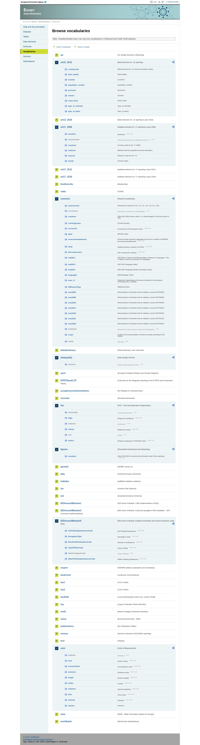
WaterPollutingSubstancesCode (81, 559)
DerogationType (75, 536)
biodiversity (67, 184)
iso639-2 (71, 258)
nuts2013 (72, 308)
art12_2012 (66, 62)
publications (67, 626)
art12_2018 (66, 120)
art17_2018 (66, 177)
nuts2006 (72, 297)
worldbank (66, 721)
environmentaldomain (77, 239)
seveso (64, 633)
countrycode (73, 69)
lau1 (63, 582)
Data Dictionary (43, 22)
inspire (64, 568)
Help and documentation (34, 27)
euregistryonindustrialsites (75, 391)
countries (72, 145)
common (65, 199)
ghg (63, 474)
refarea (71, 429)
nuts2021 (72, 319)
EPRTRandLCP (69, 380)
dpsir (70, 234)
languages (72, 275)
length (70, 678)
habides (65, 481)
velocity (71, 700)
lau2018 (65, 597)
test (62, 641)
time (70, 694)
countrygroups (74, 223)
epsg (70, 247)
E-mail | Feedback (31, 737)
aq (62, 55)
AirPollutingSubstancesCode (80, 531)
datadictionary (68, 350)
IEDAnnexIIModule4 (71, 521)
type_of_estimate (75, 106)
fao (62, 405)
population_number (76, 85)
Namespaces (29, 61)
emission (72, 672)
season (71, 96)
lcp (62, 604)
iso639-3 (71, 264)
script (70, 335)
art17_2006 (66, 127)
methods (72, 150)
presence (72, 90)
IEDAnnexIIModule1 (71, 503)
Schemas (27, 46)
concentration (74, 666)
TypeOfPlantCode (75, 548)
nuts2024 (72, 324)
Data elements (29, 42)
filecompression (75, 252)
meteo (70, 683)
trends (71, 161)
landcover (66, 575)
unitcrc (71, 440)
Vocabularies (29, 51)
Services (27, 56)
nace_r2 (71, 280)
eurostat (65, 398)
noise (63, 619)
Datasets (27, 32)
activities (72, 134)
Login (155, 2)
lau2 (63, 589)
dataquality (66, 357)
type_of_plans (74, 111)
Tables (26, 36)
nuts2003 (72, 292)
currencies (72, 228)
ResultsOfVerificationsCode (80, 542)
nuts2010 (72, 303)
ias (62, 488)
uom (63, 648)
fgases (64, 449)
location (71, 80)
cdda (63, 191)
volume (71, 706)
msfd (63, 611)
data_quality (73, 74)
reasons (71, 156)
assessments (73, 206)
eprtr (63, 373)
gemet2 (64, 466)
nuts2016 (72, 313)
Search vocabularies (63, 47)
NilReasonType (74, 287)
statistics (72, 689)
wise (63, 714)
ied (62, 496)
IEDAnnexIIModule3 (71, 510)
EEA (34, 2)
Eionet (34, 22)
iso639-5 (71, 270)
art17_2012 (66, 169)
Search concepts (84, 47)
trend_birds (73, 101)
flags (70, 418)
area (70, 661)
